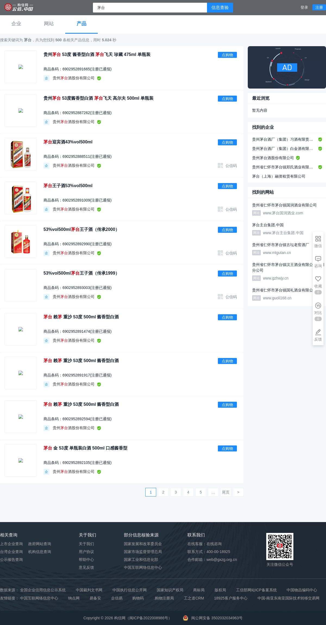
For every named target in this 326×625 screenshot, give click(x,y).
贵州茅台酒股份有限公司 (273, 158)
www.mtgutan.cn (277, 252)
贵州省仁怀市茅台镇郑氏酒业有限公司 (284, 167)
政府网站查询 (39, 544)
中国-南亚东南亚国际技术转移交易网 (289, 598)
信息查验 (220, 7)
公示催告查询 (11, 559)
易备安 (95, 598)
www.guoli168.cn (277, 298)
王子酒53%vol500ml (68, 185)
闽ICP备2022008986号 (148, 618)
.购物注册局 (164, 598)
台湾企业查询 (11, 551)
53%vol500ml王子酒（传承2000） (81, 229)
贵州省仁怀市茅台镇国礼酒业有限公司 (284, 290)
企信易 (117, 598)
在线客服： (204, 544)
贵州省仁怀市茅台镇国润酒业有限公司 (284, 205)
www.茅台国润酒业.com (283, 213)
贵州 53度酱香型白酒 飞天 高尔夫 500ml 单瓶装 (98, 98)
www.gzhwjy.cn (276, 278)
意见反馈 (86, 567)
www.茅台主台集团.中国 (283, 233)
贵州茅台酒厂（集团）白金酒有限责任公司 (284, 148)
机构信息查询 (39, 551)
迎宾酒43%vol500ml (68, 142)
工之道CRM (194, 598)
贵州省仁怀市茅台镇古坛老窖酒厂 (280, 245)
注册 (319, 7)
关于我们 (86, 544)
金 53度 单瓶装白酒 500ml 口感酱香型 (85, 448)
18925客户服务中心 (230, 598)
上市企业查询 (11, 544)
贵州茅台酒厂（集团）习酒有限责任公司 (284, 139)
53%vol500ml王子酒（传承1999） (81, 273)
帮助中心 (86, 559)
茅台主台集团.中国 (268, 225)
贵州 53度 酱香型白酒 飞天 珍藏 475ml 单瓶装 (97, 54)
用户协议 (86, 551)
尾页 (226, 492)
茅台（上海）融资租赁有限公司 (278, 176)
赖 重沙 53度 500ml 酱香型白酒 (81, 317)
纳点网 (74, 598)
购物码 (138, 598)
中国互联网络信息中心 (39, 598)
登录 (304, 7)
